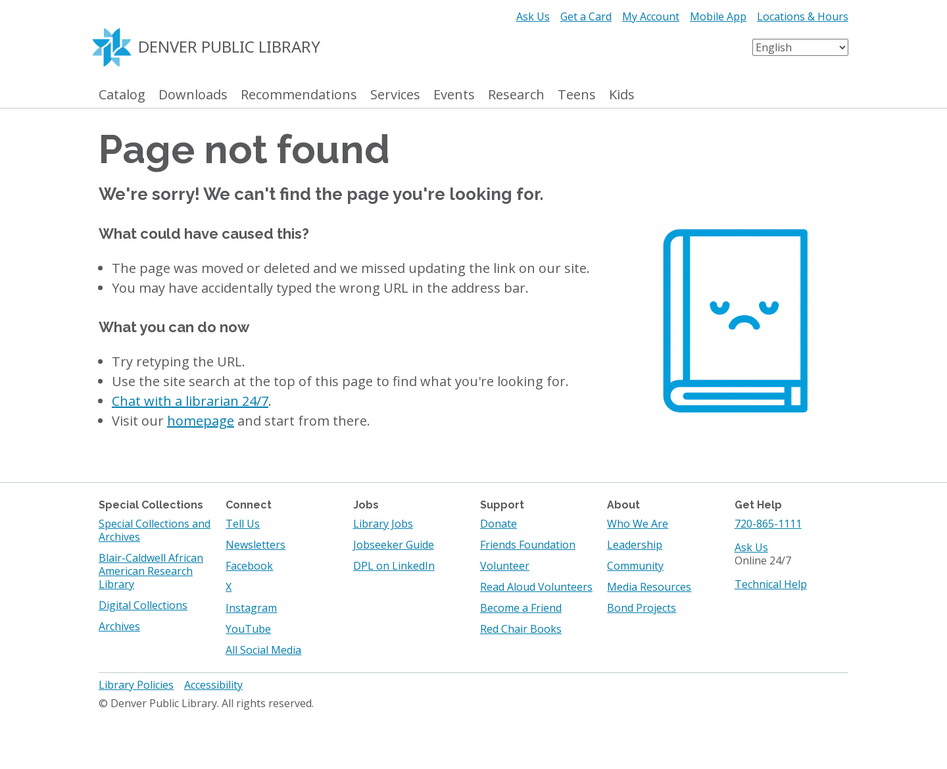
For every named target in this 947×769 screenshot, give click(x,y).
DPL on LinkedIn (394, 565)
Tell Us (243, 523)
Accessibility (213, 685)
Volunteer (504, 565)
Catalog (122, 95)
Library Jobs (383, 523)
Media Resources (649, 587)
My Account (650, 16)
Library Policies (136, 685)
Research (516, 95)
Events (454, 95)
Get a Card (586, 16)
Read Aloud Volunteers (536, 587)
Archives (119, 626)
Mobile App (718, 16)
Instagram (251, 608)
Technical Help (771, 584)
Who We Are (637, 523)
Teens (577, 95)
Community (635, 565)
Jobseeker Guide (393, 544)
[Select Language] (800, 47)
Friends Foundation (527, 544)
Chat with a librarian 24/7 (190, 401)
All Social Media (263, 650)
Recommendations (299, 95)
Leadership (634, 544)
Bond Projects (641, 608)
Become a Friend (521, 608)
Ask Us (533, 16)
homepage (200, 421)
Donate (498, 523)
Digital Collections (143, 605)
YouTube (248, 629)
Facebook (249, 565)
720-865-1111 (768, 523)
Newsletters (255, 544)
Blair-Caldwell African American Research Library (151, 571)
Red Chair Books (521, 629)
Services (395, 95)
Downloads (193, 95)
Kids (622, 95)
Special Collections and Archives (154, 530)
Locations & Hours (802, 16)
